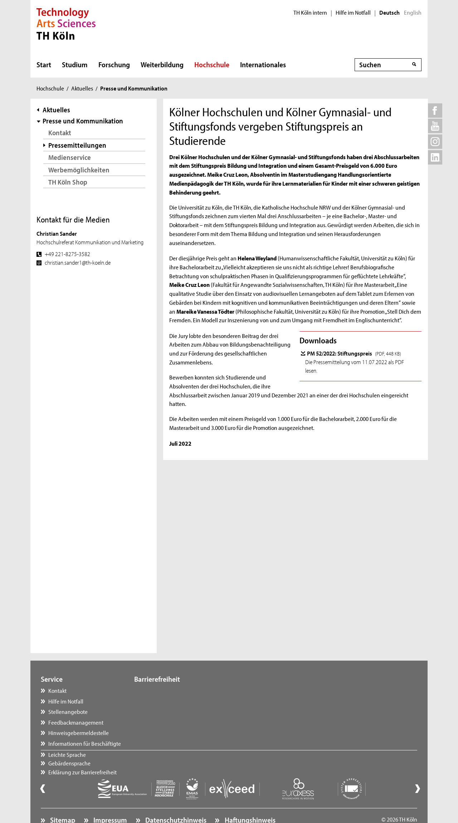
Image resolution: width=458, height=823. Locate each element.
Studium (75, 64)
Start (43, 64)
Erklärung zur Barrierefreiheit (175, 711)
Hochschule (211, 64)
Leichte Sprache (160, 690)
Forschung (114, 64)
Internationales (263, 64)
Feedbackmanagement (75, 722)
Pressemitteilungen (77, 145)
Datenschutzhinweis (175, 800)
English (413, 12)
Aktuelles (82, 88)
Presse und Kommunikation (83, 120)
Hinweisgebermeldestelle (78, 732)
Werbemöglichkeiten (78, 169)
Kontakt (59, 132)
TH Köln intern (310, 12)
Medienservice (69, 157)
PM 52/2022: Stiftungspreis (354, 353)
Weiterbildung (162, 64)
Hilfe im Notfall (353, 12)
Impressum (109, 800)
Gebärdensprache (162, 701)
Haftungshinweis (249, 800)
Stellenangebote (68, 711)
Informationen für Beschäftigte (84, 743)
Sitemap (62, 800)
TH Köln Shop (67, 181)
